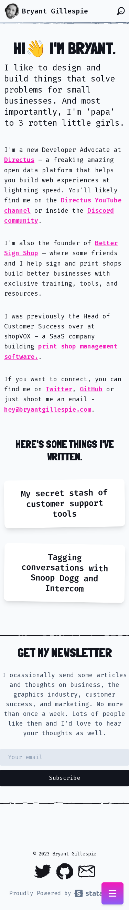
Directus (19, 160)
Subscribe (64, 778)
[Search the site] (121, 11)
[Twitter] (42, 871)
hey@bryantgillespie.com (47, 409)
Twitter (59, 389)
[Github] (64, 871)
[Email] (86, 871)
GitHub (91, 389)
